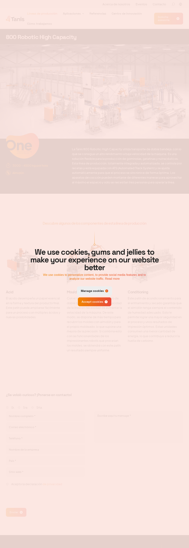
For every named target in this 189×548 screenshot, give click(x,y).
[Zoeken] (173, 4)
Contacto (159, 4)
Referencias (98, 13)
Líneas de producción (42, 13)
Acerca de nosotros (116, 4)
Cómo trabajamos (39, 24)
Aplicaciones (72, 13)
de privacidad (52, 484)
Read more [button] (112, 278)
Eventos (141, 4)
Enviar (14, 512)
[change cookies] (94, 291)
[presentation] (34, 495)
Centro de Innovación (127, 13)
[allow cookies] (94, 301)
